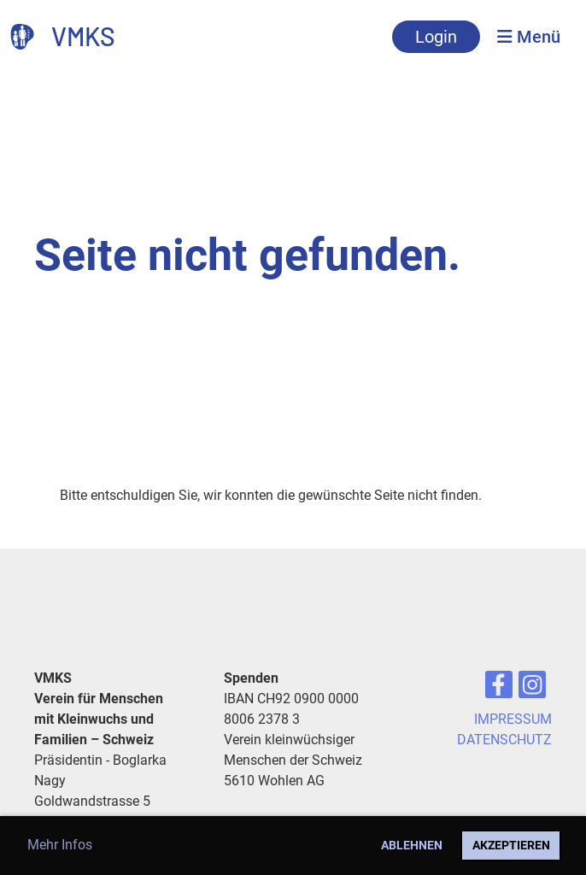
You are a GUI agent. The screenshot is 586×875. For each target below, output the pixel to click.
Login (436, 36)
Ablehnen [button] (411, 845)
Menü (528, 36)
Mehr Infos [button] (59, 845)
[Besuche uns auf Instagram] (532, 688)
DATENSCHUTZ (504, 739)
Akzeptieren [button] (511, 845)
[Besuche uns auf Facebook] (499, 688)
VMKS (83, 36)
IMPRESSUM (513, 719)
